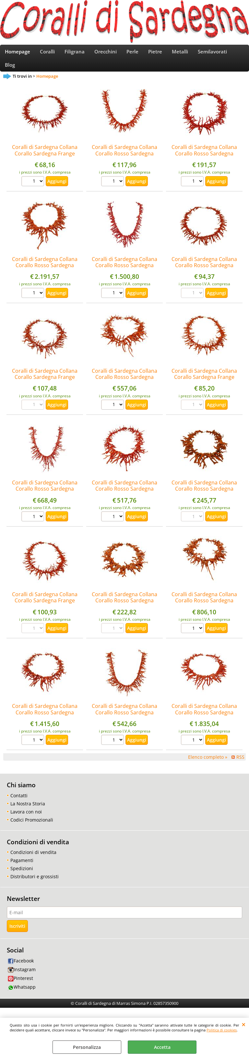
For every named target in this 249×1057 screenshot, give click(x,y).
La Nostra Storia (27, 811)
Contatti (19, 803)
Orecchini (105, 54)
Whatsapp (22, 995)
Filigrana (75, 54)
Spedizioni (21, 876)
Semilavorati (212, 54)
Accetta (162, 1047)
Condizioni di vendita (33, 860)
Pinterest (20, 986)
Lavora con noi (26, 819)
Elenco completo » (207, 765)
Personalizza (87, 1047)
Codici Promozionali (31, 827)
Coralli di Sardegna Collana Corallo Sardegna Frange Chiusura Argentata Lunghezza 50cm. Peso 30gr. (44, 164)
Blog (10, 71)
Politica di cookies (222, 1030)
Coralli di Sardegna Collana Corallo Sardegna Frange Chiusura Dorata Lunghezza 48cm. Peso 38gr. (204, 388)
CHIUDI (244, 1024)
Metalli (180, 54)
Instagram (22, 977)
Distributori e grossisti (34, 884)
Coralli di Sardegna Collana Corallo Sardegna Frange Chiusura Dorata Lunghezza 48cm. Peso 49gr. (45, 388)
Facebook (21, 968)
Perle (132, 54)
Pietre (155, 54)
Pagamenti (21, 868)
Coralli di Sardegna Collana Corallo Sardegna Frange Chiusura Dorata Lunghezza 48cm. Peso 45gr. (45, 612)
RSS (240, 765)
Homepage (17, 54)
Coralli (47, 54)
